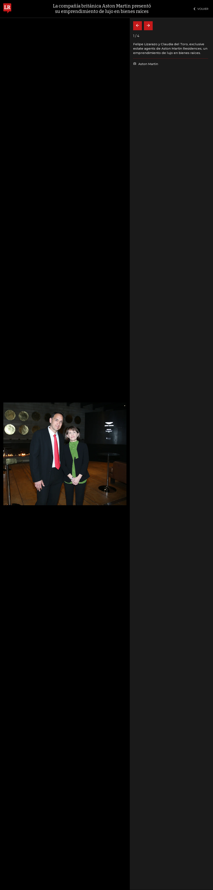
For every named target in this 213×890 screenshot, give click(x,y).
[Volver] (137, 25)
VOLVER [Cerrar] (201, 8)
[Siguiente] (148, 25)
